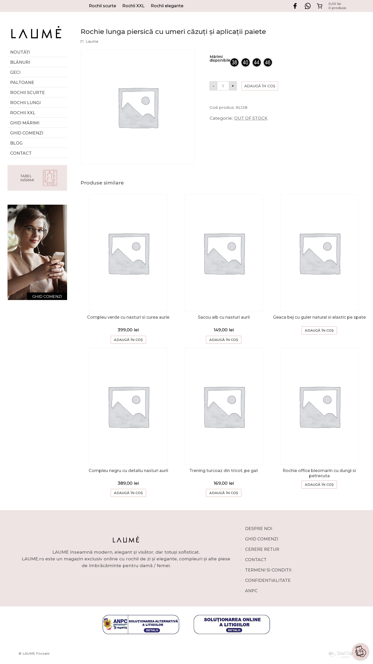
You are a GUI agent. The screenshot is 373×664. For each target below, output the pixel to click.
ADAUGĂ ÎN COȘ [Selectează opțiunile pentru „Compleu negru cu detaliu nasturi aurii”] (128, 493)
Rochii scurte (102, 5)
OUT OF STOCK (251, 118)
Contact (21, 153)
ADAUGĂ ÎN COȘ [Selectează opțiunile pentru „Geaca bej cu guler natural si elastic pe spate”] (319, 330)
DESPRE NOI (258, 528)
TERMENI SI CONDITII (268, 570)
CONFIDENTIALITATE (268, 580)
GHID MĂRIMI (24, 122)
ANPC (251, 590)
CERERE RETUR (262, 549)
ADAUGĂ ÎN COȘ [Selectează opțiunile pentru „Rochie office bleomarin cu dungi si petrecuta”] (319, 484)
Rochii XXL (133, 5)
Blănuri (20, 62)
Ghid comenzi (26, 133)
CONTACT (256, 559)
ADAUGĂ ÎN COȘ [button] (223, 340)
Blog (16, 143)
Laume (92, 41)
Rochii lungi (25, 102)
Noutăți (20, 52)
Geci (15, 72)
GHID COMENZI (261, 539)
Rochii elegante (167, 5)
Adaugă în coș (259, 86)
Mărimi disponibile (220, 58)
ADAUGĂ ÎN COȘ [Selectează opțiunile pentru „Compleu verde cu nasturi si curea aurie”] (128, 340)
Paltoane (22, 82)
